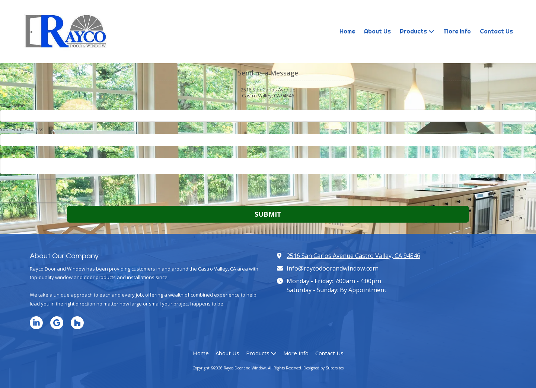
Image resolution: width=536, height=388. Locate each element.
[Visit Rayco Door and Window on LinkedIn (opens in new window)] (36, 322)
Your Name (12, 105)
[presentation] (47, 191)
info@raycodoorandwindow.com (333, 268)
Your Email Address (22, 129)
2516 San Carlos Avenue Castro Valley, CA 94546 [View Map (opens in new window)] (353, 256)
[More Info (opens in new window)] (457, 31)
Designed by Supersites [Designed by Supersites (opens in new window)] (323, 368)
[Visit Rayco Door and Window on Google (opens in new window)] (56, 322)
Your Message (16, 153)
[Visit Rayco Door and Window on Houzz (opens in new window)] (77, 322)
